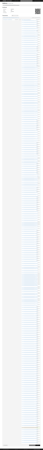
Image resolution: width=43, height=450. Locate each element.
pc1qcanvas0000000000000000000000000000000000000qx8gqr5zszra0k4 (30, 61)
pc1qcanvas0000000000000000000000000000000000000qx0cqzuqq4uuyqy (30, 207)
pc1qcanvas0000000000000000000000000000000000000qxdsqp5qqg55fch (30, 320)
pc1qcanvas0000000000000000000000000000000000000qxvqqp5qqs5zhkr (30, 352)
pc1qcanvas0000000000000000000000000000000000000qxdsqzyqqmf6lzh (30, 371)
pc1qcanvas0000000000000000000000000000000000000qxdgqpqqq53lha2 (30, 429)
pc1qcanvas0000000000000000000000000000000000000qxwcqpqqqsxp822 (30, 309)
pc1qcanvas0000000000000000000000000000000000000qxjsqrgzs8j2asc (29, 284)
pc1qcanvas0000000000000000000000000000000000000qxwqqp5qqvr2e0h (30, 350)
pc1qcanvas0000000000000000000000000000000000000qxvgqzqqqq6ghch (30, 393)
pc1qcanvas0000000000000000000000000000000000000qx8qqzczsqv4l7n (30, 26)
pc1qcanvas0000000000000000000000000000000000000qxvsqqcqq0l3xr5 (30, 313)
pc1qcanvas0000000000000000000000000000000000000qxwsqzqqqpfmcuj (30, 369)
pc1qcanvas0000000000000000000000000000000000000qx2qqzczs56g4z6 (30, 77)
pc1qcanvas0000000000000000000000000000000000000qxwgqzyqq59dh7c (30, 378)
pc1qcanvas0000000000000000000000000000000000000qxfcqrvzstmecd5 (30, 100)
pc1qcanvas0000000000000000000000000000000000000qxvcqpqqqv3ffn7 (30, 436)
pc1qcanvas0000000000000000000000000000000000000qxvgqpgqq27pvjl (30, 408)
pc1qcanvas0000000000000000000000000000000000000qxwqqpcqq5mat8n (30, 354)
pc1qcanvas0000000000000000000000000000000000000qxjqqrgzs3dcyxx (30, 276)
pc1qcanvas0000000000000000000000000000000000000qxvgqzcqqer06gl (30, 145)
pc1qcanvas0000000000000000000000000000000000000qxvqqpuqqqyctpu (30, 397)
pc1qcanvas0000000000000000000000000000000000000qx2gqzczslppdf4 (30, 79)
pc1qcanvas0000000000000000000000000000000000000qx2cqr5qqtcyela (29, 123)
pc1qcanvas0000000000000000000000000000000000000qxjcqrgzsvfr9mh (30, 283)
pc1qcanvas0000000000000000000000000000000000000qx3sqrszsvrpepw (30, 265)
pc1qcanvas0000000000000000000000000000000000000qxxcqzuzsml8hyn (30, 40)
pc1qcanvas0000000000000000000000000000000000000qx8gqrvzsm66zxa (30, 57)
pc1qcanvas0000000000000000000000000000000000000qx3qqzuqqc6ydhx (30, 248)
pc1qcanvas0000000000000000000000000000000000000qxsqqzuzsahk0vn (30, 213)
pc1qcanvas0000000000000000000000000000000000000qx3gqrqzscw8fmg (30, 268)
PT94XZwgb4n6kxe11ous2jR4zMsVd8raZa (7, 19)
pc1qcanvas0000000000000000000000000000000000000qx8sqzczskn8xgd (30, 28)
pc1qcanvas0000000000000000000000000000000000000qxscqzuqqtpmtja (30, 231)
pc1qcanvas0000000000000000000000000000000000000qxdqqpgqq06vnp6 (30, 414)
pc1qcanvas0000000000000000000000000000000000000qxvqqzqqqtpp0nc (30, 395)
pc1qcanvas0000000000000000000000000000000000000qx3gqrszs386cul (30, 261)
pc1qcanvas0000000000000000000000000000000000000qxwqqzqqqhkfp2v (30, 365)
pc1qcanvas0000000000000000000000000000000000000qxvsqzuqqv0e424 (30, 151)
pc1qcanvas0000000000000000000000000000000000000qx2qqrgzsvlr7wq (30, 105)
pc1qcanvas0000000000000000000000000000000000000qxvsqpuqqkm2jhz (30, 339)
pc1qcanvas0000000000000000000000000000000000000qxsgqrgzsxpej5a (30, 222)
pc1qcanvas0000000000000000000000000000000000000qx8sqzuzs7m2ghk (30, 44)
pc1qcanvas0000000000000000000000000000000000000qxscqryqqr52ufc (30, 235)
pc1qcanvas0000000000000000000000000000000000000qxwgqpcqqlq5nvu (30, 356)
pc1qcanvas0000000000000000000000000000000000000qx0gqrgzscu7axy (30, 194)
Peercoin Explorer (9, 0)
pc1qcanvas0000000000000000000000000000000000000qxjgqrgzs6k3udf (29, 278)
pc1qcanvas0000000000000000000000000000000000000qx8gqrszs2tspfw (30, 59)
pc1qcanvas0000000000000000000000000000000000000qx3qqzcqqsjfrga (30, 246)
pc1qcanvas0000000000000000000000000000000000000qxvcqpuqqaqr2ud (30, 341)
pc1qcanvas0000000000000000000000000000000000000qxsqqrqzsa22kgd (30, 211)
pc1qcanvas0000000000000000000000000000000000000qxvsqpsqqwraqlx (30, 322)
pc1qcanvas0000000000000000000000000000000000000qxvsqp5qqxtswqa (30, 324)
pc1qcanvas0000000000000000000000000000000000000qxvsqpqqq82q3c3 (30, 425)
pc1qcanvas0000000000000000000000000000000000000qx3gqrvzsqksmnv (30, 263)
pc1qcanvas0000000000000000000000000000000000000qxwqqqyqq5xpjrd (30, 311)
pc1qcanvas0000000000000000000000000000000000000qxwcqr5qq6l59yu (30, 170)
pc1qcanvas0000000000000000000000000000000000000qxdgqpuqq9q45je (30, 335)
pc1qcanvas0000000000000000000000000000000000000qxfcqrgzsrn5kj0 (29, 102)
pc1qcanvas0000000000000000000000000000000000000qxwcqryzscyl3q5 (30, 180)
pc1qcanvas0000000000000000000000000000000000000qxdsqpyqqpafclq (30, 421)
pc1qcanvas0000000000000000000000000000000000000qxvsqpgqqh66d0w (30, 412)
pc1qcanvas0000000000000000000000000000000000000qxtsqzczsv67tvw (30, 136)
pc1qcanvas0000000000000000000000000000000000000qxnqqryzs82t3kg (30, 285)
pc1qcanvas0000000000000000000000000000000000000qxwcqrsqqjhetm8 (30, 172)
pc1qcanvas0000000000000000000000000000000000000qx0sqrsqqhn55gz (30, 198)
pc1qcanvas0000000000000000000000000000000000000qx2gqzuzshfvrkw (30, 91)
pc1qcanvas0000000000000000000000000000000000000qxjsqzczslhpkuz (29, 293)
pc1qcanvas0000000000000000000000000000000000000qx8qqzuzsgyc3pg (30, 46)
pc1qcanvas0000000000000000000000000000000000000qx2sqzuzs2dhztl (30, 93)
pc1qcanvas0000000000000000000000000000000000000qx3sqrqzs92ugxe (30, 270)
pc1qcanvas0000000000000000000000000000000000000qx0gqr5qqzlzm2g (30, 196)
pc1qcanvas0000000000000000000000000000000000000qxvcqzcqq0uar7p (30, 149)
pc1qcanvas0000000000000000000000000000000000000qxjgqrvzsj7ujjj (29, 277)
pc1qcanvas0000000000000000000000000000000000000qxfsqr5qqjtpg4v (29, 119)
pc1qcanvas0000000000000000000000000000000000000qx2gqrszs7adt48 (30, 130)
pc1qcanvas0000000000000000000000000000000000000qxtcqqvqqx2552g (30, 307)
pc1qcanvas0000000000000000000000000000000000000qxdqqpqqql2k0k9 (30, 438)
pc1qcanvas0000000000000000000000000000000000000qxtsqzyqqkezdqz (30, 384)
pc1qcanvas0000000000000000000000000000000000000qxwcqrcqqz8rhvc (30, 168)
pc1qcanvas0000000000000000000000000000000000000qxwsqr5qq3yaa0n (30, 166)
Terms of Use (16, 449)
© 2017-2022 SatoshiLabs (6, 449)
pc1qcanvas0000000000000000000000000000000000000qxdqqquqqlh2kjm (30, 442)
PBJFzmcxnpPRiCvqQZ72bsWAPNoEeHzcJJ (26, 19)
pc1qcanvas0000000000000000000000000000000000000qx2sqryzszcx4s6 (30, 117)
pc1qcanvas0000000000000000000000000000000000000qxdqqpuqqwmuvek (30, 326)
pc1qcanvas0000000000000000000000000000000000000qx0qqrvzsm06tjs (30, 192)
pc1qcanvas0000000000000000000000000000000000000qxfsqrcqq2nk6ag (30, 121)
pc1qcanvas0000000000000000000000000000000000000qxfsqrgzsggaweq (30, 96)
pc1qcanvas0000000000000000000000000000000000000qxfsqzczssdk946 (30, 73)
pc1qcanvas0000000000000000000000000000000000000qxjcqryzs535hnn (30, 287)
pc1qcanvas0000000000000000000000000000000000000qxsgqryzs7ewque (30, 220)
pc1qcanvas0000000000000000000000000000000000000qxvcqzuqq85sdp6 (30, 147)
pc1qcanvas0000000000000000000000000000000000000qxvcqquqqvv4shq (30, 440)
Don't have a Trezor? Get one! (37, 449)
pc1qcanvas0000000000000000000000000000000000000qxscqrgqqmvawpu (30, 237)
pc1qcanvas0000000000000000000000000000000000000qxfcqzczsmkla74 (30, 75)
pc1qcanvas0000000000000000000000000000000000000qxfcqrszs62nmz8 (30, 134)
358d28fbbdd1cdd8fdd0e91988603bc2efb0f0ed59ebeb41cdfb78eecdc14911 (11, 17)
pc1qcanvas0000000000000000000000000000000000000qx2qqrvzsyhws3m (30, 103)
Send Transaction (26, 449)
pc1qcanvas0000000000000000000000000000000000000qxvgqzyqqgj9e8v (30, 382)
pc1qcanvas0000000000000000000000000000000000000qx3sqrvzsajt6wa (30, 267)
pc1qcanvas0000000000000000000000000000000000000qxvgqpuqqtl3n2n (30, 399)
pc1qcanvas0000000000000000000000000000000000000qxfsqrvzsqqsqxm (30, 98)
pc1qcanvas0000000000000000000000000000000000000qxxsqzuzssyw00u (30, 22)
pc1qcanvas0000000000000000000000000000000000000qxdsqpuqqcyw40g (30, 337)
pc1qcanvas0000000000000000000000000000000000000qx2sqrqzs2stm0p (30, 94)
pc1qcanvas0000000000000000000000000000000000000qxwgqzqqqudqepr (30, 367)
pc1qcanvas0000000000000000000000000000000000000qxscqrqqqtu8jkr (29, 233)
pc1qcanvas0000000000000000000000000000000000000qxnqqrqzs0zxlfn (29, 288)
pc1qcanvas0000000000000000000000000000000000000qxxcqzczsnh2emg (30, 24)
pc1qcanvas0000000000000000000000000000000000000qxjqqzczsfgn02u (30, 296)
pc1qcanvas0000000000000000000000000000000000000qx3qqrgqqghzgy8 (30, 252)
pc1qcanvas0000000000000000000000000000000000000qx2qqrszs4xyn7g (30, 132)
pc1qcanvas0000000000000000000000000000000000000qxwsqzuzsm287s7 (30, 174)
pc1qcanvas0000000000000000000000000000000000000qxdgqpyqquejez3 (30, 423)
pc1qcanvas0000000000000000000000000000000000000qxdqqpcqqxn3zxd (30, 328)
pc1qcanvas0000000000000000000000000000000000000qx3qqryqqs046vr (30, 250)
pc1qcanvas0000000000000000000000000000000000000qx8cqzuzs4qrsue (30, 42)
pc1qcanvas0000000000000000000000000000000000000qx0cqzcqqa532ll (30, 209)
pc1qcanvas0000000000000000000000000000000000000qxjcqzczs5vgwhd (30, 291)
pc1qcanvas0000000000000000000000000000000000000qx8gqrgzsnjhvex (30, 55)
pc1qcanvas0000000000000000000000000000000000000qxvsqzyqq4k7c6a (30, 380)
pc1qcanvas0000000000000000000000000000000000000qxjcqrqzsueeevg (30, 299)
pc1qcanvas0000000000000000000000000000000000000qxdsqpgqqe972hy (30, 410)
